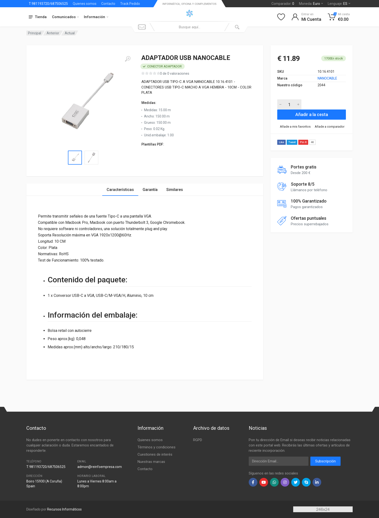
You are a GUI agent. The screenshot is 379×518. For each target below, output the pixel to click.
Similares (174, 189)
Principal (34, 33)
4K (312, 142)
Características (120, 189)
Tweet (292, 142)
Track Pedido (130, 3)
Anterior (53, 33)
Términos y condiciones (156, 447)
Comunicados (65, 17)
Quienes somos (84, 3)
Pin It (303, 142)
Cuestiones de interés (155, 454)
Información (96, 17)
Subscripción (325, 461)
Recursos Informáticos (64, 509)
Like (281, 142)
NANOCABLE (327, 78)
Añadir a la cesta (311, 114)
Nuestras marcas (151, 462)
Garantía (150, 189)
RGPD (197, 440)
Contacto (108, 3)
